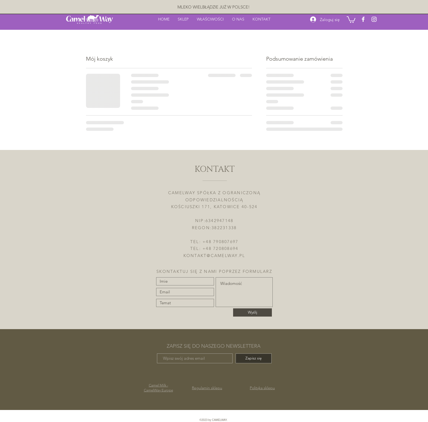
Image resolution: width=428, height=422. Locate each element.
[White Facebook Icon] (363, 19)
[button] (351, 19)
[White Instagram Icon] (374, 19)
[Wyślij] (252, 312)
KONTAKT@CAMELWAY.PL (214, 255)
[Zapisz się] (254, 358)
